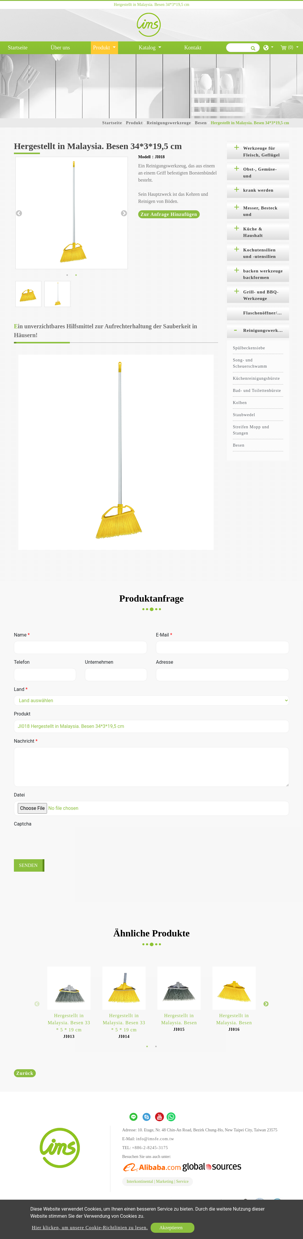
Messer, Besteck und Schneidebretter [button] (260, 212)
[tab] (258, 150)
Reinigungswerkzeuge (169, 123)
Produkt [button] (102, 48)
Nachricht (26, 741)
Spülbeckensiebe (249, 348)
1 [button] (67, 275)
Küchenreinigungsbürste (256, 378)
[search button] (252, 50)
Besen (201, 123)
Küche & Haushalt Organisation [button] (257, 233)
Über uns (60, 48)
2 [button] (76, 275)
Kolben (240, 402)
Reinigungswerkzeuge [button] (266, 330)
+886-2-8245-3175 (150, 1148)
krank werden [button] (258, 190)
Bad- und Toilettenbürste (257, 390)
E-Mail (164, 635)
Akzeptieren (171, 1227)
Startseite (19, 47)
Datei (19, 795)
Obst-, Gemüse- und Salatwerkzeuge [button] (260, 173)
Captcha (22, 824)
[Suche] (243, 47)
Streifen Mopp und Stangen (251, 430)
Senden (28, 865)
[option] (71, 213)
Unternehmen (99, 662)
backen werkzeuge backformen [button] (263, 274)
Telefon (22, 662)
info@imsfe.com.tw (155, 1139)
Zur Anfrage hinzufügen (169, 214)
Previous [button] (18, 213)
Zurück (24, 1073)
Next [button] (123, 213)
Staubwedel (244, 415)
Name (22, 635)
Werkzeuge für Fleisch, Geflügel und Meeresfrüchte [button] (261, 152)
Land (21, 689)
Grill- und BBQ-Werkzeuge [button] (261, 295)
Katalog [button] (148, 48)
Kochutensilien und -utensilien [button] (259, 253)
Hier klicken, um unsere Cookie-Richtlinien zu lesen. (90, 1227)
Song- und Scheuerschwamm (250, 363)
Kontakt (193, 48)
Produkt (134, 123)
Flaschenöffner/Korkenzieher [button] (266, 313)
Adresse (164, 662)
